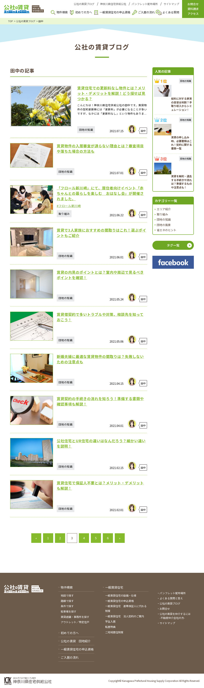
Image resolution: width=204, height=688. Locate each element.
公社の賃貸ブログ (84, 4)
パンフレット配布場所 (145, 4)
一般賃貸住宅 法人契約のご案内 (124, 616)
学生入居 (110, 621)
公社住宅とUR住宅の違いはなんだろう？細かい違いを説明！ (101, 443)
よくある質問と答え (171, 598)
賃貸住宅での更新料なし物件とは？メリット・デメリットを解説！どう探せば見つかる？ (111, 93)
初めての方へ (83, 12)
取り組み (162, 214)
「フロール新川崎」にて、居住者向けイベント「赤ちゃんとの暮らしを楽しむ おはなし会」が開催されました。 (100, 193)
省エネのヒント (166, 230)
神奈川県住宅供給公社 (113, 4)
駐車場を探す (68, 611)
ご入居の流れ (146, 12)
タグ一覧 (173, 245)
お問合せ (165, 609)
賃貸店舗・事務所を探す (75, 617)
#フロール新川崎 (69, 206)
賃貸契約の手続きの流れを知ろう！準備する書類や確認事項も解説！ (100, 401)
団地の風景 (164, 225)
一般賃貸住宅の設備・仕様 (120, 595)
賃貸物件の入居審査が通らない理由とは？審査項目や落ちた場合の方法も (100, 148)
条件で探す (67, 606)
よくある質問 (170, 12)
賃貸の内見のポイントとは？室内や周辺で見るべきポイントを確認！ (100, 275)
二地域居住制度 (114, 632)
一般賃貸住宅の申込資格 (115, 12)
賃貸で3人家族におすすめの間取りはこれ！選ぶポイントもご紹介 (101, 232)
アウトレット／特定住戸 (75, 622)
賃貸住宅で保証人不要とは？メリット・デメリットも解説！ (100, 485)
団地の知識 (164, 219)
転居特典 (110, 627)
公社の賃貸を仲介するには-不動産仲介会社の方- (175, 616)
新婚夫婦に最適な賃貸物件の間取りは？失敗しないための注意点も (100, 359)
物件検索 (62, 12)
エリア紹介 (164, 209)
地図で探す (67, 595)
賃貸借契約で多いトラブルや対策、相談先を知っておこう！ (100, 317)
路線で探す (67, 601)
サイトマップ (171, 4)
